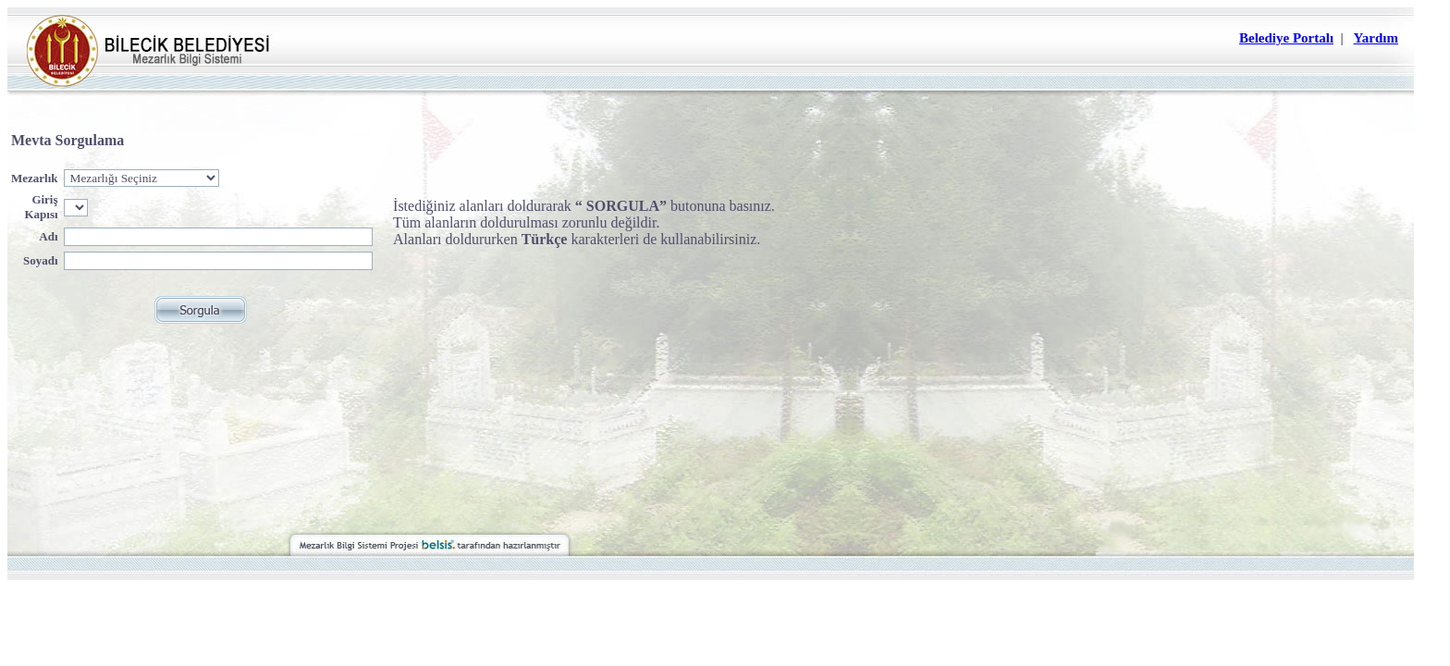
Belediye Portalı (1286, 38)
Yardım (1376, 38)
